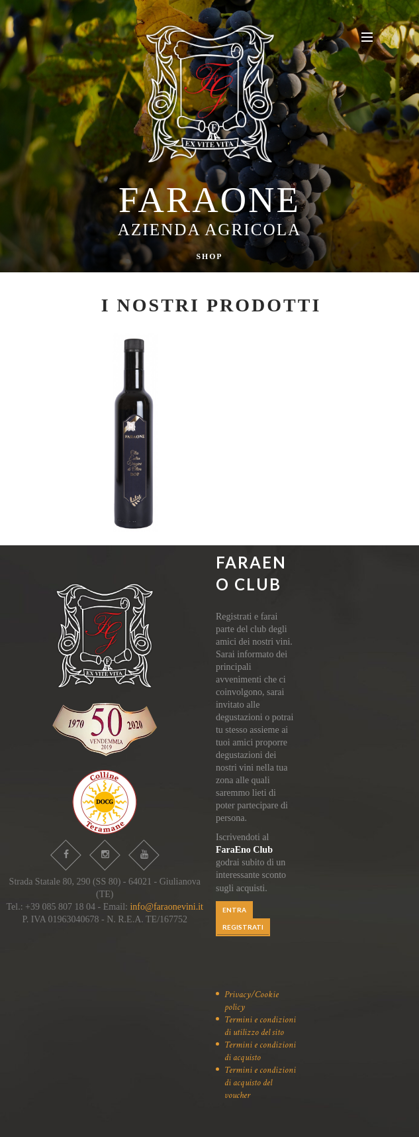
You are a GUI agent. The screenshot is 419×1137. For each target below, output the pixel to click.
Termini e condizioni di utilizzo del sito (260, 1026)
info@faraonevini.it (166, 907)
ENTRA (234, 910)
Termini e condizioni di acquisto (260, 1051)
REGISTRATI (242, 927)
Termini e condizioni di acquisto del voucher (260, 1082)
